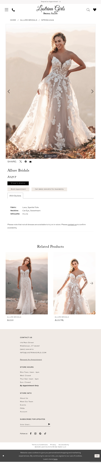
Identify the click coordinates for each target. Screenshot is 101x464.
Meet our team (26, 403)
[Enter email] (35, 426)
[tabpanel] (50, 92)
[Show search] (88, 10)
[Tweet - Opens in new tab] (21, 162)
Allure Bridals (28, 20)
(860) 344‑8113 (27, 351)
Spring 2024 (47, 20)
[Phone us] (13, 10)
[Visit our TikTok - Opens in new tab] (45, 435)
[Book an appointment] (50, 2)
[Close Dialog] (3, 458)
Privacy (53, 447)
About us (24, 400)
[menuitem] (6, 10)
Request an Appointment (31, 361)
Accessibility (64, 447)
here (55, 461)
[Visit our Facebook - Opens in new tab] (31, 435)
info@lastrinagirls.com (33, 354)
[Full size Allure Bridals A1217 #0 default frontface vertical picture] (50, 92)
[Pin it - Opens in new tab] (26, 162)
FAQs (22, 410)
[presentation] (27, 285)
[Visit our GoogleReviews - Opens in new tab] (40, 435)
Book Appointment (19, 191)
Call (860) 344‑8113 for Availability (54, 191)
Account (23, 413)
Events (23, 406)
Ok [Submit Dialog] (96, 458)
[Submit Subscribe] (49, 426)
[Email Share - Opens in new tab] (30, 162)
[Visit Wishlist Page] (94, 10)
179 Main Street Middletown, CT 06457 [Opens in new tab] (30, 346)
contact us (72, 226)
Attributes (15, 197)
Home (13, 20)
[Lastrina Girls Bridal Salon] (50, 10)
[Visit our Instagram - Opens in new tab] (35, 435)
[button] (6, 10)
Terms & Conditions (40, 447)
